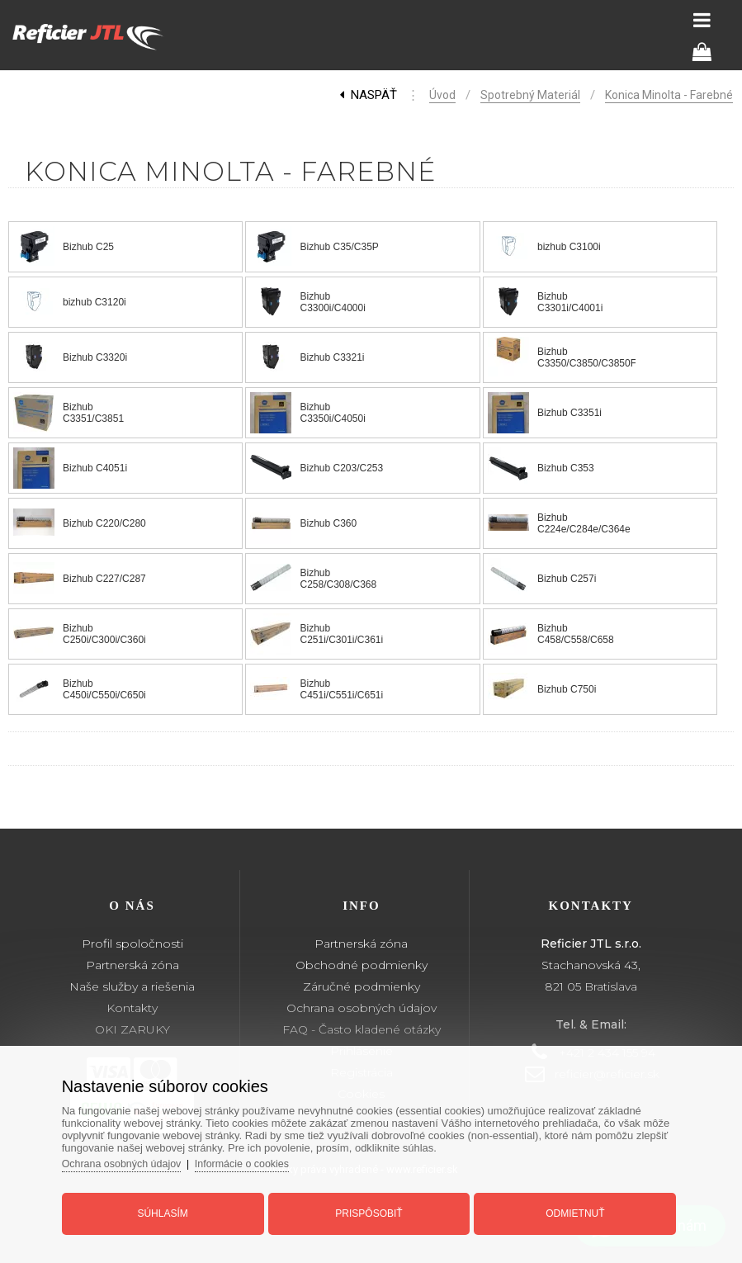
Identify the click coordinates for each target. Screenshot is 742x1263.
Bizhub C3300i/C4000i (332, 302)
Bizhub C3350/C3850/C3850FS (590, 357)
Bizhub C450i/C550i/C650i (104, 689)
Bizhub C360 (328, 523)
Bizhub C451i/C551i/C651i (341, 689)
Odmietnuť (566, 1207)
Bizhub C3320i (95, 357)
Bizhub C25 (88, 247)
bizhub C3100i (569, 247)
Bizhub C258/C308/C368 (338, 578)
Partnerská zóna (132, 965)
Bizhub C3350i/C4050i (332, 412)
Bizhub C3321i (332, 357)
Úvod (442, 95)
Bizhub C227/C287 (104, 578)
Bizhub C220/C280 (104, 523)
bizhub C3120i (94, 302)
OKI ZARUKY (132, 1029)
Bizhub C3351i (569, 413)
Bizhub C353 (565, 468)
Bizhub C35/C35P (339, 247)
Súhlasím (171, 1207)
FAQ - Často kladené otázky (361, 1029)
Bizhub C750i (566, 689)
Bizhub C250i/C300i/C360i (104, 634)
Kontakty (132, 1007)
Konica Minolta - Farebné (669, 95)
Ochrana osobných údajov (361, 1007)
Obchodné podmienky (361, 965)
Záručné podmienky (361, 986)
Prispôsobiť (368, 1207)
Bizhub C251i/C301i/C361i (341, 634)
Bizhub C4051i (95, 468)
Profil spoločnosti (132, 943)
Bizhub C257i (566, 578)
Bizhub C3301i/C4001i (570, 302)
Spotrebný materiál (530, 95)
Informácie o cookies (261, 1158)
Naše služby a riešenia (132, 986)
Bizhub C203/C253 (341, 468)
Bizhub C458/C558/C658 (575, 634)
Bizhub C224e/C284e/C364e (584, 523)
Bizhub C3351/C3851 (93, 412)
